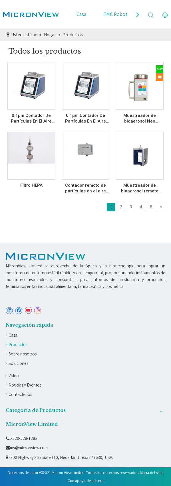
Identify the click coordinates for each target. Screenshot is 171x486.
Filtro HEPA (31, 185)
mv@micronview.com (27, 447)
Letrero (98, 480)
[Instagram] (37, 310)
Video (14, 375)
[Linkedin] (9, 310)
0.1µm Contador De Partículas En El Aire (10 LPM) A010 (31, 118)
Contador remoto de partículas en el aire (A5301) (85, 188)
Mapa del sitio (151, 472)
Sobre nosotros (23, 354)
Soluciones (18, 363)
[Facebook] (18, 310)
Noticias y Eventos (25, 385)
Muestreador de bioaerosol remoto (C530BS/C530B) (139, 188)
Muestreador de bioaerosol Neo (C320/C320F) (139, 118)
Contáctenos (20, 394)
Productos (18, 344)
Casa (81, 14)
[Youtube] (28, 310)
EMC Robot (115, 14)
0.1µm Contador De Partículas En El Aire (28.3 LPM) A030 (85, 118)
